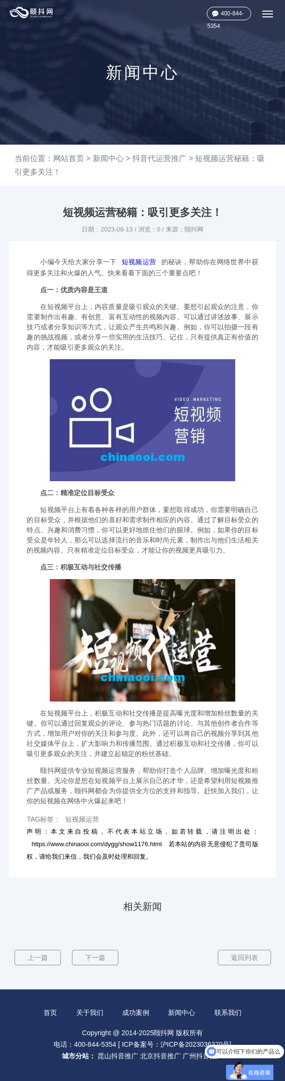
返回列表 (244, 957)
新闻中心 (108, 158)
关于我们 (89, 1012)
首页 (50, 1012)
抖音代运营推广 (159, 158)
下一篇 (95, 957)
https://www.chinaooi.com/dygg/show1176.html (96, 844)
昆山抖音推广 (118, 1056)
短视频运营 (139, 262)
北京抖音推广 (160, 1056)
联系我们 (228, 1012)
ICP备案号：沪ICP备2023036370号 (175, 1044)
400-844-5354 (225, 15)
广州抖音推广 (203, 1056)
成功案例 (135, 1012)
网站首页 (68, 158)
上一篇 (38, 957)
